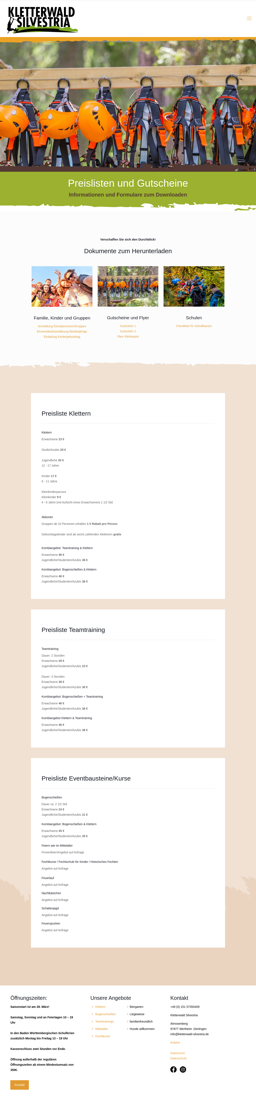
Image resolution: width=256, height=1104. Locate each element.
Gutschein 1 (128, 326)
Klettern (100, 1006)
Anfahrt (175, 1042)
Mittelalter (101, 1029)
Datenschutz (178, 1058)
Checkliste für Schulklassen (194, 326)
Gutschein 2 (128, 331)
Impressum (177, 1053)
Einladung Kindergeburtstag (62, 336)
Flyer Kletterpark (128, 336)
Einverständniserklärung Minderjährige (62, 331)
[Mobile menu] (249, 18)
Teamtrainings (104, 1021)
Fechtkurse (102, 1036)
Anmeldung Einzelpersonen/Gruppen (62, 326)
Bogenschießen (105, 1014)
